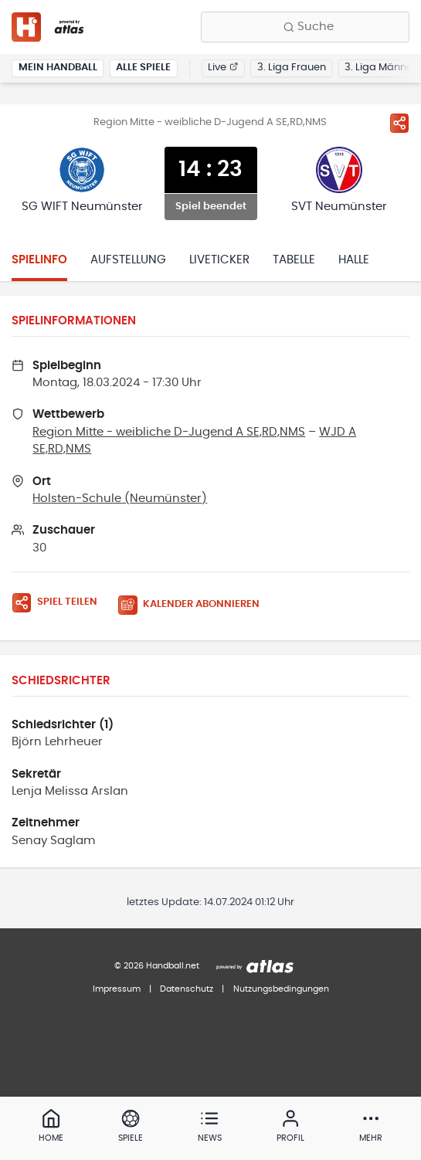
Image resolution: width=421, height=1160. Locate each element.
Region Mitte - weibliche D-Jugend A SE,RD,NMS (168, 432)
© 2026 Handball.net (156, 966)
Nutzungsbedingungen (281, 989)
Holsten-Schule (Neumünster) (119, 498)
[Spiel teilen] (399, 123)
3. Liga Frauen (291, 68)
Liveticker (219, 260)
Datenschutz (186, 989)
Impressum (117, 989)
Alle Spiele (143, 68)
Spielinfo (39, 260)
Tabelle (294, 260)
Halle (353, 260)
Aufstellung (128, 260)
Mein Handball (58, 68)
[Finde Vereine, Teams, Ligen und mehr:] (305, 27)
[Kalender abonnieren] (194, 605)
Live (223, 67)
